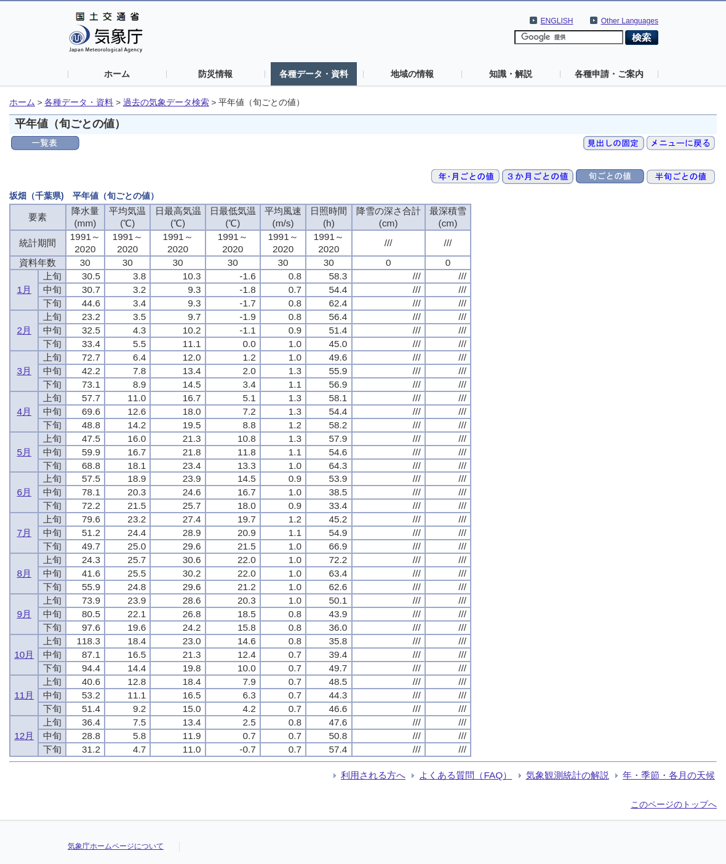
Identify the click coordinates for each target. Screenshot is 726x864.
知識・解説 (510, 74)
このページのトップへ (674, 804)
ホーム (117, 74)
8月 (24, 573)
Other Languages (629, 21)
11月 (24, 695)
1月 (24, 289)
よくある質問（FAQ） (465, 775)
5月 (24, 452)
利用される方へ (373, 775)
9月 (24, 614)
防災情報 (215, 74)
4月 (24, 411)
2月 (24, 330)
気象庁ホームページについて (116, 846)
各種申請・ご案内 (609, 74)
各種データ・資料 (313, 74)
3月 (24, 371)
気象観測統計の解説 (567, 775)
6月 (24, 492)
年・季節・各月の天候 (669, 775)
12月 (24, 735)
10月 (24, 654)
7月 (24, 532)
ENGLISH (557, 21)
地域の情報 (412, 74)
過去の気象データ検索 (166, 102)
